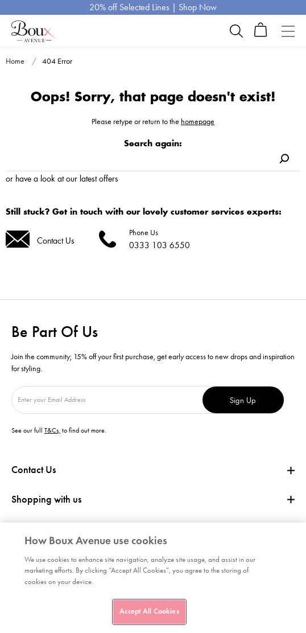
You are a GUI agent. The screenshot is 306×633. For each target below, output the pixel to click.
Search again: (153, 143)
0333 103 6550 (159, 245)
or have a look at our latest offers (62, 178)
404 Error (57, 61)
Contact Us (56, 240)
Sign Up (243, 400)
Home (15, 61)
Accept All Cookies (149, 611)
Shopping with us (46, 499)
